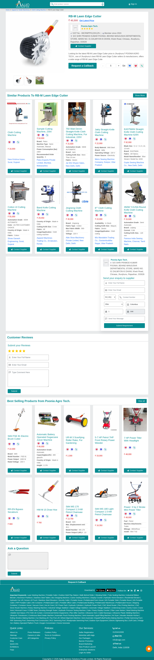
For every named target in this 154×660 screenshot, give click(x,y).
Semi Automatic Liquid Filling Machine (96, 614)
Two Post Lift (54, 617)
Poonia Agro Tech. (89, 25)
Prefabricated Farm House (94, 599)
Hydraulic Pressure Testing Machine (72, 609)
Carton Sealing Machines (79, 597)
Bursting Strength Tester (48, 609)
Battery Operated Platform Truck (26, 622)
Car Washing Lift (42, 617)
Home (8, 9)
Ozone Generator (63, 622)
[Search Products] (51, 3)
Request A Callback (77, 581)
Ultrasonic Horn (91, 612)
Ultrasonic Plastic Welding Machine (126, 612)
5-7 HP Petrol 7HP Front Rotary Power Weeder (105, 439)
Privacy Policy (50, 637)
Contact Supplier (84, 45)
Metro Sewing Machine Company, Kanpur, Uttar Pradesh (105, 161)
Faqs (12, 649)
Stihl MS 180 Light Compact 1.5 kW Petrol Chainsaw (104, 511)
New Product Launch (87, 646)
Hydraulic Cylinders (76, 604)
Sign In (133, 4)
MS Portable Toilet (112, 599)
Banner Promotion (86, 640)
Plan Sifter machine (77, 612)
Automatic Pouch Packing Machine (68, 614)
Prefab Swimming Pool (133, 617)
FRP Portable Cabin (23, 602)
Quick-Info (14, 643)
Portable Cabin (51, 594)
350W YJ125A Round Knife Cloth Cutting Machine (135, 209)
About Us (13, 631)
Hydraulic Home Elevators (113, 597)
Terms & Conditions (52, 634)
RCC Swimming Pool (57, 619)
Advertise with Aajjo (87, 634)
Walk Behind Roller (87, 594)
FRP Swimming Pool (17, 619)
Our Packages (84, 637)
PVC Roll (29, 612)
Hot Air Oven (49, 604)
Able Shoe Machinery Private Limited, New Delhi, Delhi (75, 239)
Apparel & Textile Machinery (21, 9)
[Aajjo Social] (128, 589)
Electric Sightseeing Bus (118, 619)
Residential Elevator (132, 597)
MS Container (37, 602)
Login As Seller (85, 651)
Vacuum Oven (38, 604)
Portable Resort (126, 599)
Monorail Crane (21, 609)
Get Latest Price (87, 19)
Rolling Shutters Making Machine (22, 617)
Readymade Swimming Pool (77, 619)
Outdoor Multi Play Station (68, 594)
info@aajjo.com (119, 639)
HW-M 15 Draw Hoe (47, 508)
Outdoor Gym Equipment (98, 619)
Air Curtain (38, 612)
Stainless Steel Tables (42, 597)
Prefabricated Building (85, 602)
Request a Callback (82, 64)
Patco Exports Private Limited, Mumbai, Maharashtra (46, 162)
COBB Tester (33, 609)
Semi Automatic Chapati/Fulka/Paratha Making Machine (102, 617)
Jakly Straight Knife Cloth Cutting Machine (105, 131)
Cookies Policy (51, 631)
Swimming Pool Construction (37, 619)
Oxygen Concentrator (48, 622)
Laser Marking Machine (36, 594)
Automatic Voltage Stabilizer (99, 607)
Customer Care (16, 637)
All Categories (33, 637)
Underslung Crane (118, 607)
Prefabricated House (123, 602)
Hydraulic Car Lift (16, 599)
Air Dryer (115, 614)
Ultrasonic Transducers (18, 614)
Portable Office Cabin (68, 602)
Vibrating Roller (101, 594)
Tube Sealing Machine (116, 594)
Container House (25, 604)
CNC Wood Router (109, 604)
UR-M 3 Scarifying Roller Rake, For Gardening (75, 439)
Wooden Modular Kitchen (129, 614)
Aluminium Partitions (24, 597)
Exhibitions (14, 646)
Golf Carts (132, 619)
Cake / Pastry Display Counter (98, 609)
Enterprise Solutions (87, 649)
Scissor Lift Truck (30, 599)
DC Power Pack (61, 604)
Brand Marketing (85, 643)
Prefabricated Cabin (51, 602)
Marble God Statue (18, 612)
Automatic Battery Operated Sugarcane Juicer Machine (47, 436)
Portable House (77, 599)
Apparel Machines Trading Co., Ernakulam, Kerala (47, 240)
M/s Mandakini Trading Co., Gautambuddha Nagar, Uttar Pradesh (104, 239)
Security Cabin (63, 599)
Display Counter (97, 597)
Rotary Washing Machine (37, 607)
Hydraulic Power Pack (93, 604)
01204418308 (118, 631)
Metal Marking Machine (135, 609)
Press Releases (34, 631)
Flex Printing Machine (126, 604)
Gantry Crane (132, 607)
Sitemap (13, 634)
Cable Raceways (105, 612)
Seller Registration (86, 631)
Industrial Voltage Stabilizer (58, 607)
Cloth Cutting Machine (39, 9)
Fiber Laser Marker (118, 609)
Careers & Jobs (34, 634)
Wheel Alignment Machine (70, 617)
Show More (140, 94)
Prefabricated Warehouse (104, 602)
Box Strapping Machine (60, 597)
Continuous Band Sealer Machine (41, 614)
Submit (14, 390)
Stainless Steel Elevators (47, 599)
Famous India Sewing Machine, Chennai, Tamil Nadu (134, 240)
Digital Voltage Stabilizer (79, 607)
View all (141, 400)
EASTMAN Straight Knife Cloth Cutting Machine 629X (134, 131)
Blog (12, 640)
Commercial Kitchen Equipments (56, 612)
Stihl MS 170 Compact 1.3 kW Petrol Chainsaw (74, 508)
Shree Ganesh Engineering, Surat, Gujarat (16, 240)
